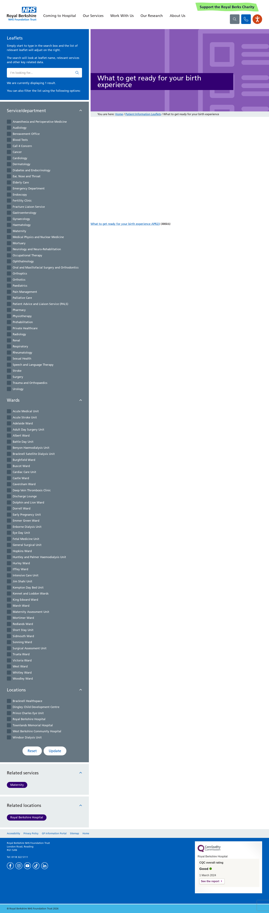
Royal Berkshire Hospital (29, 719)
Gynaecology (21, 219)
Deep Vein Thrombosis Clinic (32, 490)
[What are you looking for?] (234, 19)
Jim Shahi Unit (22, 581)
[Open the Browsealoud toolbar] (257, 19)
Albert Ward (21, 435)
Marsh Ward (21, 605)
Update (55, 751)
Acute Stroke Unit (25, 417)
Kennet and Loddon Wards (31, 593)
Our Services (93, 16)
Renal (16, 340)
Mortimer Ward (23, 618)
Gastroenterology (24, 212)
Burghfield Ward (24, 460)
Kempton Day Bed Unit (28, 587)
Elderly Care (21, 182)
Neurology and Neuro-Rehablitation (37, 249)
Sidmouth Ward (23, 636)
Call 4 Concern (22, 146)
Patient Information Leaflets (143, 114)
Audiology (20, 127)
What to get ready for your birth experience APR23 (125, 224)
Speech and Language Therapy (33, 364)
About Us (177, 16)
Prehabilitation (23, 322)
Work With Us (122, 16)
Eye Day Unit (21, 532)
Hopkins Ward (22, 551)
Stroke (17, 370)
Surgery (18, 377)
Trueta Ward (21, 654)
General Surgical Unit (27, 545)
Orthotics (19, 279)
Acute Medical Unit (26, 411)
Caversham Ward (24, 484)
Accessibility (13, 833)
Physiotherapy (22, 316)
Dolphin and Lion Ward (28, 502)
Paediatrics (20, 285)
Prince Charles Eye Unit (28, 713)
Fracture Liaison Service (29, 206)
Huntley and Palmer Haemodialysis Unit (39, 557)
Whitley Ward (22, 672)
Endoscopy (20, 194)
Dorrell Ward (21, 508)
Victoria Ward (22, 660)
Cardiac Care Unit (24, 472)
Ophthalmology (23, 261)
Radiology (19, 334)
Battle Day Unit (23, 441)
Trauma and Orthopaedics (30, 383)
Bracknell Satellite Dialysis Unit (34, 454)
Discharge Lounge (25, 496)
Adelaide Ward (23, 423)
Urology (18, 389)
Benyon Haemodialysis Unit (31, 447)
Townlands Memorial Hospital (33, 725)
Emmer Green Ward (26, 520)
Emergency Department (29, 188)
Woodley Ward (23, 678)
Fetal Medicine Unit (26, 539)
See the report (210, 881)
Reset (32, 751)
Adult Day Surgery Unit (28, 429)
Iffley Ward (20, 569)
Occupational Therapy (27, 255)
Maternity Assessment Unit (31, 612)
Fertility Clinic (22, 200)
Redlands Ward (23, 624)
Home (119, 114)
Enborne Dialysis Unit (27, 526)
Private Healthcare (25, 328)
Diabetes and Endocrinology (31, 170)
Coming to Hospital (59, 16)
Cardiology (20, 158)
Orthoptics (20, 273)
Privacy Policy (31, 833)
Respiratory (20, 346)
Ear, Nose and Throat (26, 176)
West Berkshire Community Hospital (37, 731)
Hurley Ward (21, 563)
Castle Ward (21, 478)
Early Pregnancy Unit (27, 514)
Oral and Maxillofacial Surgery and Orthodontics (46, 267)
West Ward (20, 666)
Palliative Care (22, 297)
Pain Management (25, 291)
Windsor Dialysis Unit (27, 737)
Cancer (17, 152)
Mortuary (19, 243)
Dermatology (21, 164)
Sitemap (74, 833)
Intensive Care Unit (25, 575)
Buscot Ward (21, 466)
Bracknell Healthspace (27, 701)
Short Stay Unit (23, 630)
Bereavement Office (26, 134)
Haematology (22, 225)
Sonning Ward (22, 642)
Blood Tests (20, 140)
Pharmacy (19, 310)
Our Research (152, 16)
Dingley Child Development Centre (36, 707)
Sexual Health (22, 358)
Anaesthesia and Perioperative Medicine (40, 121)
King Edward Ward (25, 599)
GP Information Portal (54, 833)
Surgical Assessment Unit (29, 648)
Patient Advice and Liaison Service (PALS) (40, 304)
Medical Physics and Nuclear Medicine (38, 237)
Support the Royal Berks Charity (227, 7)
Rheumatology (22, 352)
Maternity (19, 231)
